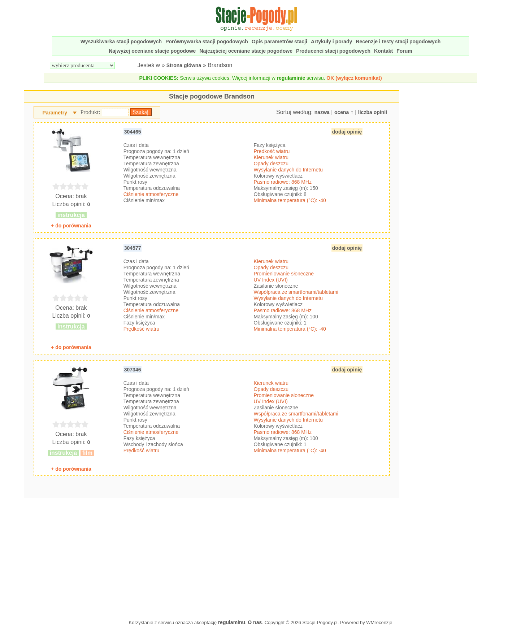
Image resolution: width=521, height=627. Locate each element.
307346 (132, 370)
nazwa (322, 112)
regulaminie (291, 78)
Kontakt (383, 51)
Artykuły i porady (331, 41)
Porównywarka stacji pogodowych (206, 41)
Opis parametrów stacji (279, 41)
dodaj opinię (347, 132)
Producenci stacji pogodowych (333, 51)
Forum (404, 51)
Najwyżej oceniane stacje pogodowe (152, 51)
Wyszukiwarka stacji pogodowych (121, 41)
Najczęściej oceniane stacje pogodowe (245, 51)
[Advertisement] (212, 557)
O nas (255, 622)
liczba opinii (372, 112)
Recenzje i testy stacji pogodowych (398, 41)
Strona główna (183, 65)
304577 (132, 248)
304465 (132, 132)
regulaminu (231, 622)
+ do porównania (71, 225)
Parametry (54, 113)
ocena (341, 112)
